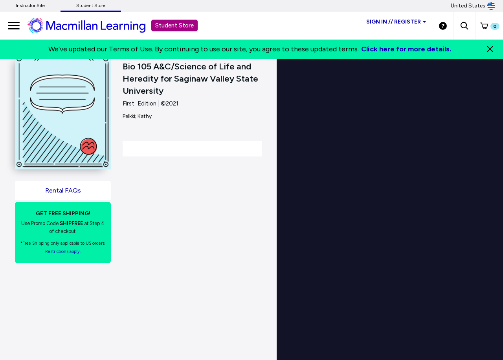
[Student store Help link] (443, 25)
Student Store (90, 5)
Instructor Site (30, 5)
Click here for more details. (406, 49)
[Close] (490, 49)
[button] (464, 25)
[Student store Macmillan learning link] (92, 25)
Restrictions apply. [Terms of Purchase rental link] (63, 251)
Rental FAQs (63, 190)
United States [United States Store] (473, 6)
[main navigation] (14, 25)
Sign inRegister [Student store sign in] (396, 21)
